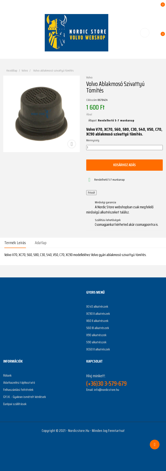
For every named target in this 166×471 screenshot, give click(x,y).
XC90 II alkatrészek (98, 313)
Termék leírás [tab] (15, 242)
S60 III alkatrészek (97, 328)
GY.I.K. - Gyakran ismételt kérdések (24, 396)
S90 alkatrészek (96, 342)
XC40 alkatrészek (97, 306)
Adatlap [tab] (40, 242)
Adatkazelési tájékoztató (19, 382)
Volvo (89, 78)
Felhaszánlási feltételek (18, 389)
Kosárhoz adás (124, 165)
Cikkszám (91, 100)
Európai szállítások (14, 404)
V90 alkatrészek (96, 335)
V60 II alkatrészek (97, 320)
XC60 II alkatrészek (98, 349)
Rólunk (7, 375)
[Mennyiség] (124, 147)
